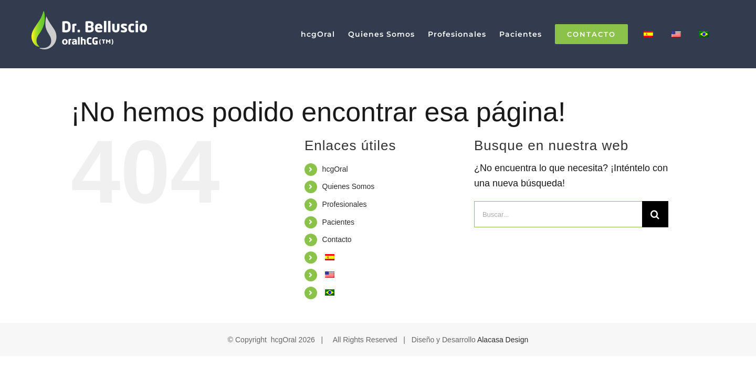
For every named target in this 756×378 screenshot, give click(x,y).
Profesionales (344, 204)
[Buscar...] (558, 214)
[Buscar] (655, 214)
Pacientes (338, 222)
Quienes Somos (348, 186)
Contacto (337, 239)
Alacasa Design (502, 339)
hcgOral (335, 169)
